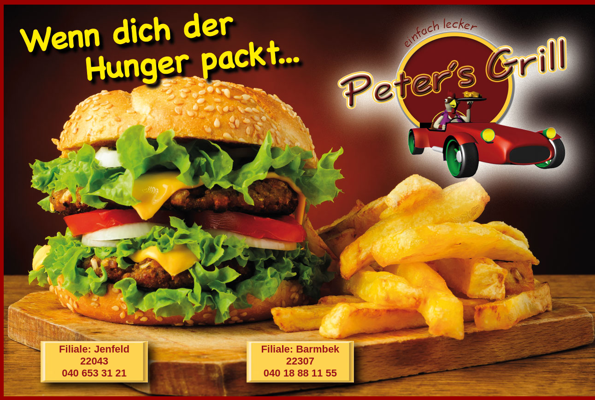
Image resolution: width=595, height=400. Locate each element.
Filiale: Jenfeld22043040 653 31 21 (94, 361)
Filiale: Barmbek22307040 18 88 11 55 (300, 361)
